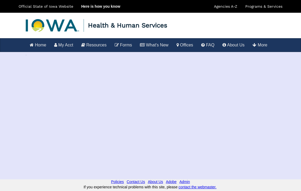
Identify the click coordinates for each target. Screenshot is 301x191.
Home (38, 45)
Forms (123, 45)
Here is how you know (100, 6)
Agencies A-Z (225, 6)
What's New (154, 45)
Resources (94, 45)
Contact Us (136, 182)
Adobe (171, 182)
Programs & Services (263, 6)
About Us (233, 45)
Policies (117, 182)
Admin (184, 182)
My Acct (63, 45)
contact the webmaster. (198, 187)
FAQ (207, 45)
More (259, 45)
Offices (185, 45)
